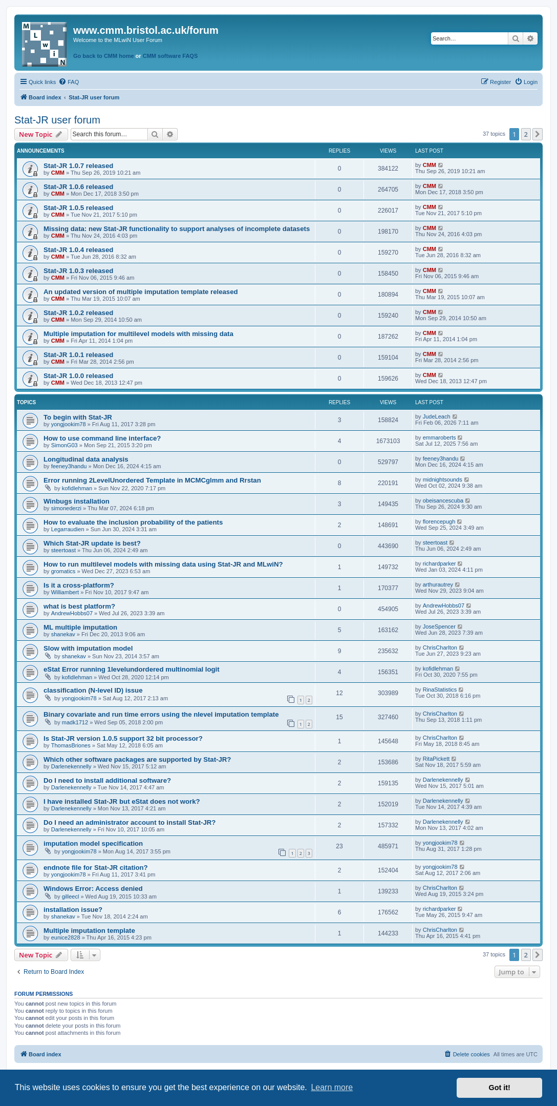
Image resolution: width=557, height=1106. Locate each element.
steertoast (63, 550)
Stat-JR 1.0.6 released (78, 187)
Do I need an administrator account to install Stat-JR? (130, 822)
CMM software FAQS (170, 56)
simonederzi (66, 508)
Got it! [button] (499, 1087)
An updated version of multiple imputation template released (141, 292)
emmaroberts (439, 437)
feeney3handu (69, 466)
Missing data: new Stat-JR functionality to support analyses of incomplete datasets (177, 229)
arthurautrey (438, 584)
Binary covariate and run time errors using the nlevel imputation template (161, 714)
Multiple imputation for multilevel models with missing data (138, 334)
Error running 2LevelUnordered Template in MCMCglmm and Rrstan (152, 480)
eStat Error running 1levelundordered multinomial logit (132, 669)
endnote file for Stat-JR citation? (96, 867)
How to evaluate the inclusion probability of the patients (133, 522)
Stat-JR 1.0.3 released (78, 271)
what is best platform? (79, 606)
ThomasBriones (71, 745)
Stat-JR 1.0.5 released (78, 208)
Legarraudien (67, 529)
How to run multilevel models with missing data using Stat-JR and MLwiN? (163, 564)
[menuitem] (68, 82)
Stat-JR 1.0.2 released (78, 313)
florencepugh (439, 521)
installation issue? (73, 909)
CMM (58, 173)
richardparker (439, 563)
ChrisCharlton (440, 647)
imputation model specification (93, 843)
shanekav (63, 634)
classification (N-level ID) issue (93, 690)
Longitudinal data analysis (86, 459)
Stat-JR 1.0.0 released (78, 376)
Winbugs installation (77, 501)
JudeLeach (437, 416)
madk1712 (75, 722)
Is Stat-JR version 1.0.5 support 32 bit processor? (123, 738)
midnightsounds (442, 479)
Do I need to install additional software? (107, 780)
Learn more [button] (332, 1087)
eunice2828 (65, 937)
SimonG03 (64, 445)
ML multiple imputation (80, 627)
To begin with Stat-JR (78, 417)
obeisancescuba (443, 500)
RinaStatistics (440, 689)
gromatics (63, 571)
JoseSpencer (439, 626)
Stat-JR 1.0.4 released (78, 250)
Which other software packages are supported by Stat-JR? (137, 759)
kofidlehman (77, 488)
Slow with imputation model (88, 648)
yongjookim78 (68, 424)
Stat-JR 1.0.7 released (78, 166)
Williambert (65, 592)
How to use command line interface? (102, 438)
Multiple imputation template (89, 930)
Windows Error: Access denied (93, 888)
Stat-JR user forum (57, 120)
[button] (537, 134)
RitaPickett (436, 759)
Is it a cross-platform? (79, 585)
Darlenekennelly (71, 766)
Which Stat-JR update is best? (92, 543)
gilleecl (70, 896)
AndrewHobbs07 (72, 613)
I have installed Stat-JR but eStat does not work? (122, 801)
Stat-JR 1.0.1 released (78, 355)
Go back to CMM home (103, 56)
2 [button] (526, 134)
